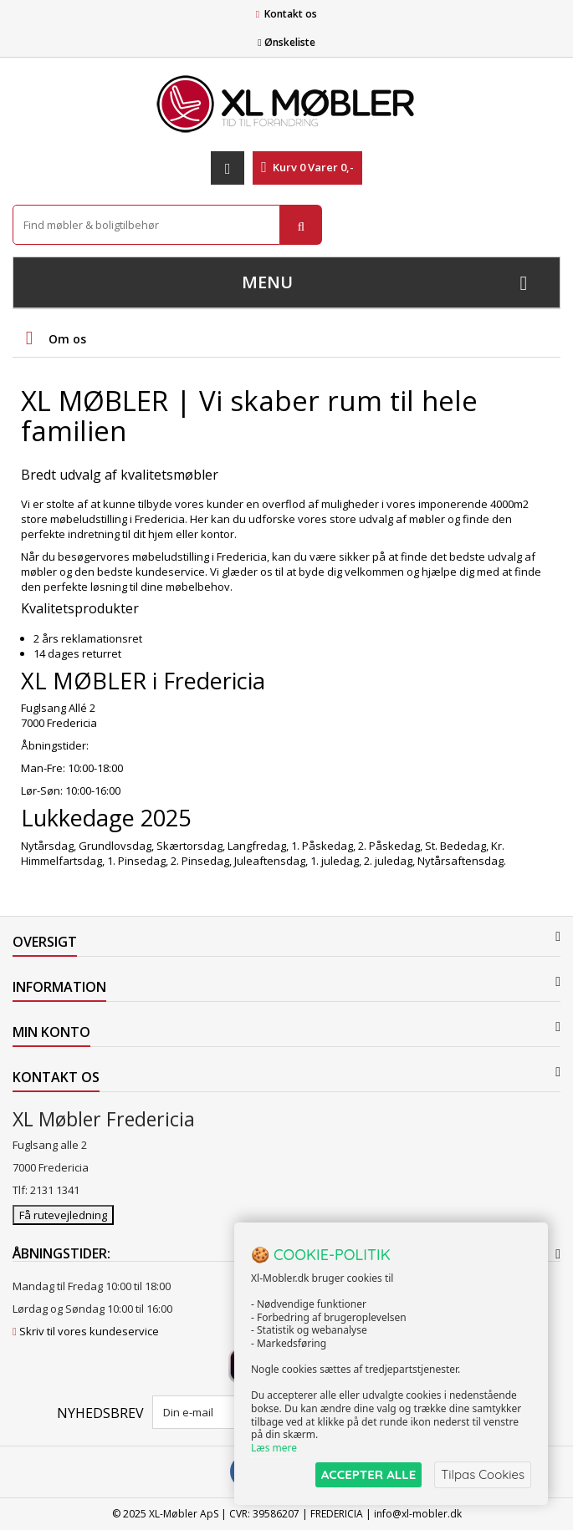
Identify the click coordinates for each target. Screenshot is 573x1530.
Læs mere (274, 1448)
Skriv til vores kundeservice (89, 1331)
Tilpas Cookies (482, 1474)
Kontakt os (290, 14)
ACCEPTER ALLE (368, 1474)
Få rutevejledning (63, 1214)
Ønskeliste (286, 42)
